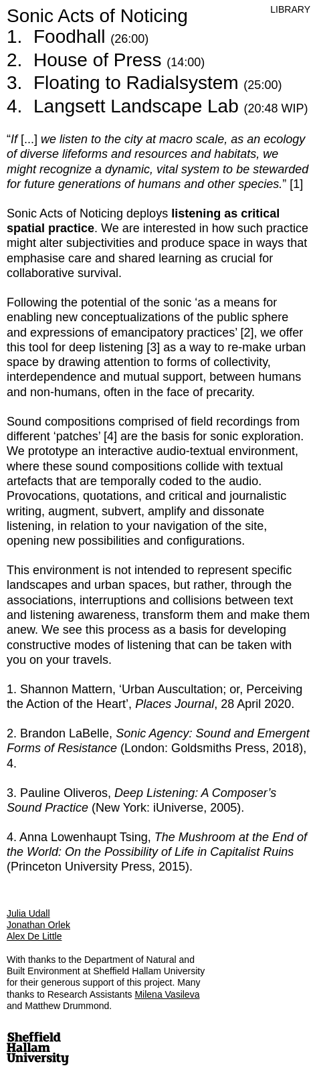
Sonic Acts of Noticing (97, 15)
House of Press (119, 60)
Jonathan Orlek (38, 924)
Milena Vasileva (166, 994)
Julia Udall (28, 913)
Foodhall (90, 36)
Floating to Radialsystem (157, 82)
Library (290, 9)
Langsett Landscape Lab (170, 106)
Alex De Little (34, 936)
